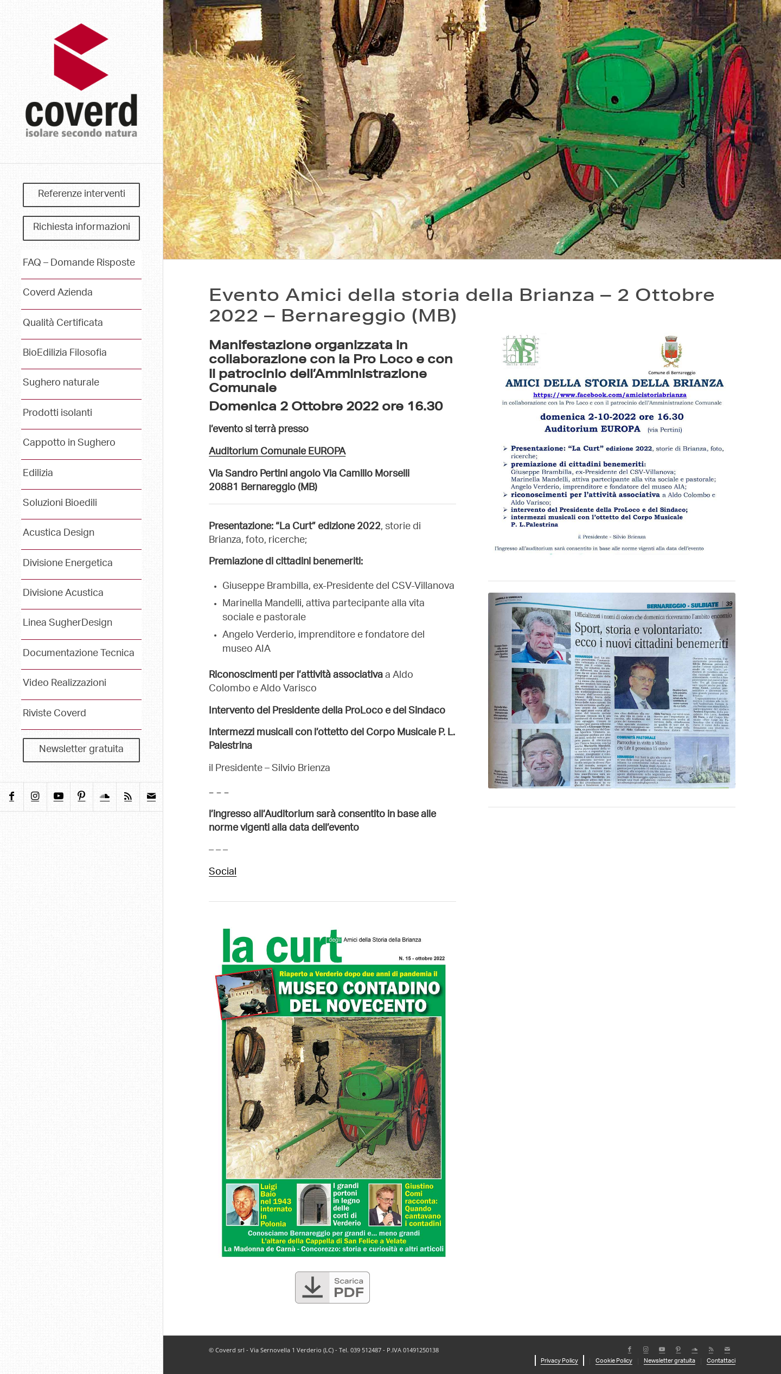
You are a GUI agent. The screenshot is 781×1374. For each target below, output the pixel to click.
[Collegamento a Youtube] (58, 796)
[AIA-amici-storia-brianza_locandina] (611, 446)
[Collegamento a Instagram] (35, 796)
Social (222, 872)
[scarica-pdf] (332, 1288)
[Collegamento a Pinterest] (81, 796)
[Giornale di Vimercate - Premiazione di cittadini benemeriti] (611, 691)
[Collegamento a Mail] (151, 796)
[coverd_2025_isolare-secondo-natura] (81, 82)
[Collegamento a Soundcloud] (104, 796)
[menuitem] (81, 195)
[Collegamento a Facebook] (11, 796)
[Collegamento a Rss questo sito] (127, 796)
